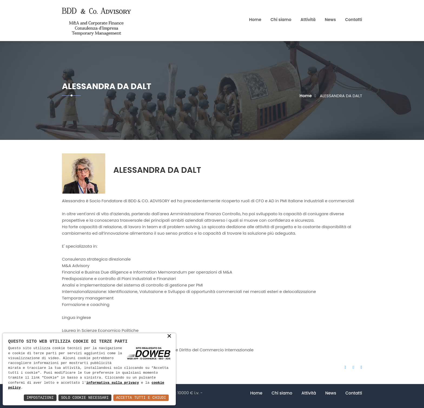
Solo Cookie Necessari (85, 397)
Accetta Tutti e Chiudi (141, 397)
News (330, 19)
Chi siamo (280, 19)
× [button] (169, 336)
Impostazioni (40, 397)
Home (255, 19)
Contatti (353, 19)
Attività (308, 19)
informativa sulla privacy (112, 382)
